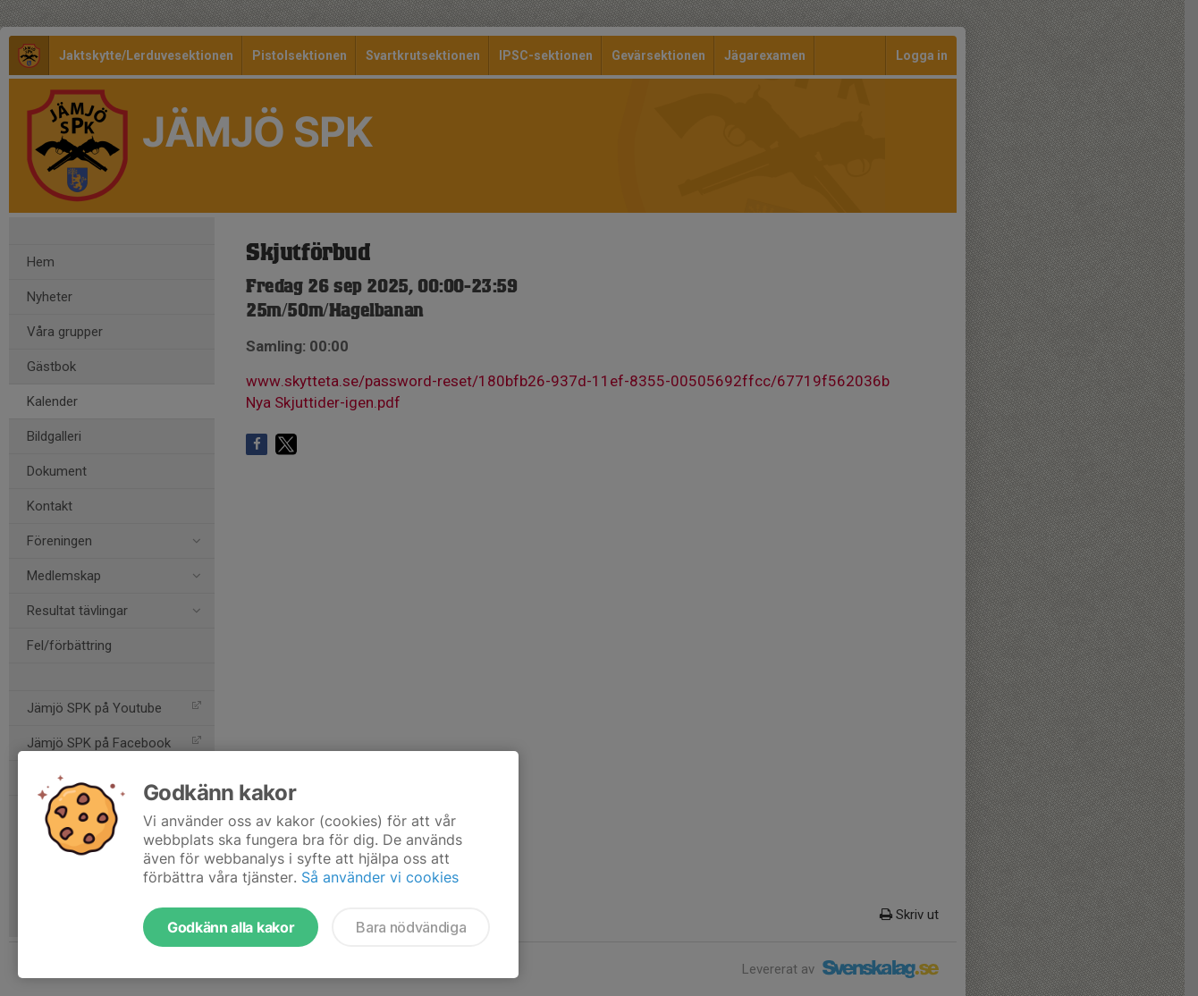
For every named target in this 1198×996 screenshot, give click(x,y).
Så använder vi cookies (380, 877)
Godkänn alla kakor (230, 927)
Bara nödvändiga (411, 927)
